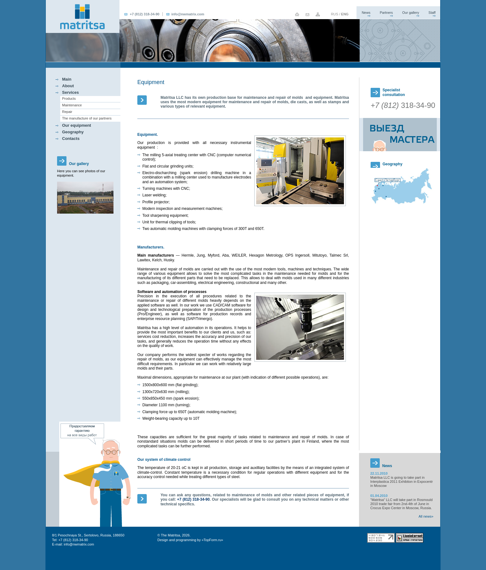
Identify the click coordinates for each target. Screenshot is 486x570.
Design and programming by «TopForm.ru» (190, 540)
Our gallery (410, 12)
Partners (386, 12)
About (68, 85)
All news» (426, 516)
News (366, 12)
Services (70, 92)
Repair (67, 112)
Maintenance (72, 105)
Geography (73, 132)
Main (66, 79)
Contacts (71, 138)
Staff (432, 12)
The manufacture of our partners (87, 118)
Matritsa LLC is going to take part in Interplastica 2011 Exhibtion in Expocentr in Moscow (401, 481)
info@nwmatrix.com (187, 14)
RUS (334, 14)
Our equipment (76, 125)
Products (69, 98)
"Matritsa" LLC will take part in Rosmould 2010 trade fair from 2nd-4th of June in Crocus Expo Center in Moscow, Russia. (401, 504)
